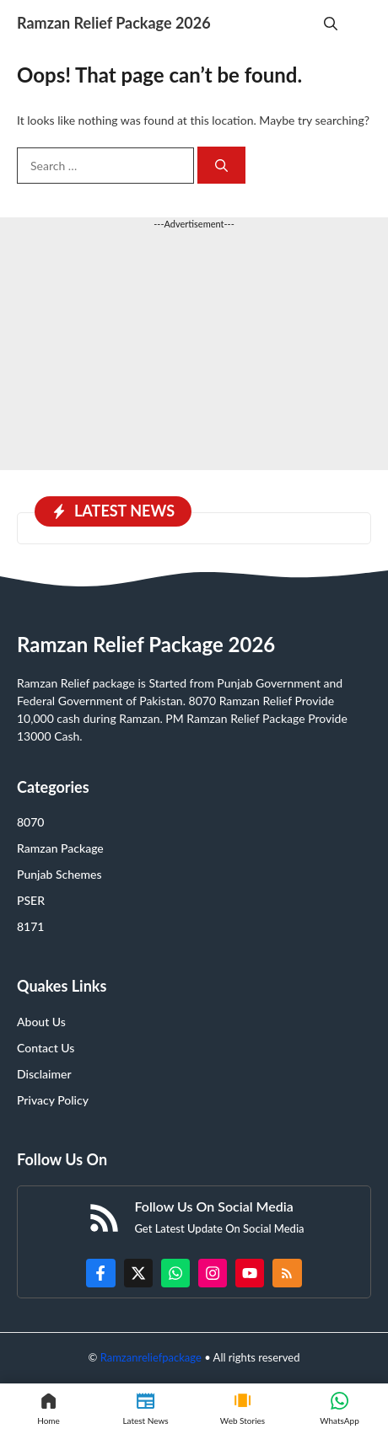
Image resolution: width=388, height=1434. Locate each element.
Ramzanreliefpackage (151, 1357)
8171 (30, 926)
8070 (30, 822)
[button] (330, 23)
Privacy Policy (53, 1100)
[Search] (221, 166)
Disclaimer (44, 1074)
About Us (41, 1021)
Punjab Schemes (59, 874)
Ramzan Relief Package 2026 (114, 22)
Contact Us (45, 1048)
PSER (31, 900)
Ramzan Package (60, 848)
